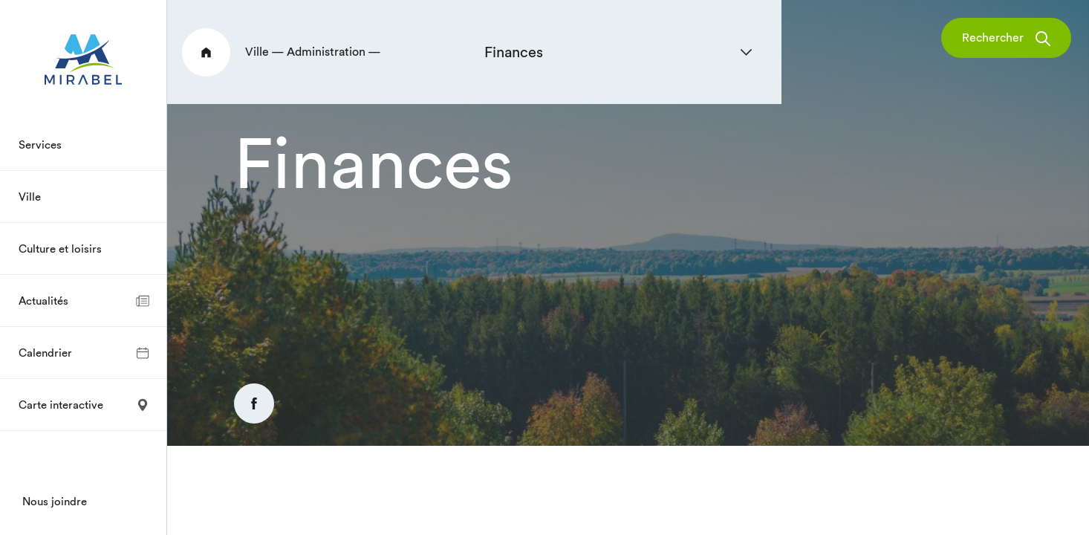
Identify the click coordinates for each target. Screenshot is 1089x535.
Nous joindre (54, 501)
